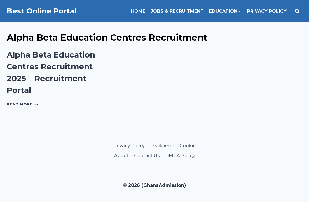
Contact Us (147, 155)
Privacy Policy (267, 11)
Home (138, 11)
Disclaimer (162, 145)
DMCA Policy (180, 155)
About (121, 155)
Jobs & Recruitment (177, 11)
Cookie (187, 145)
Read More (22, 104)
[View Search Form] (297, 11)
